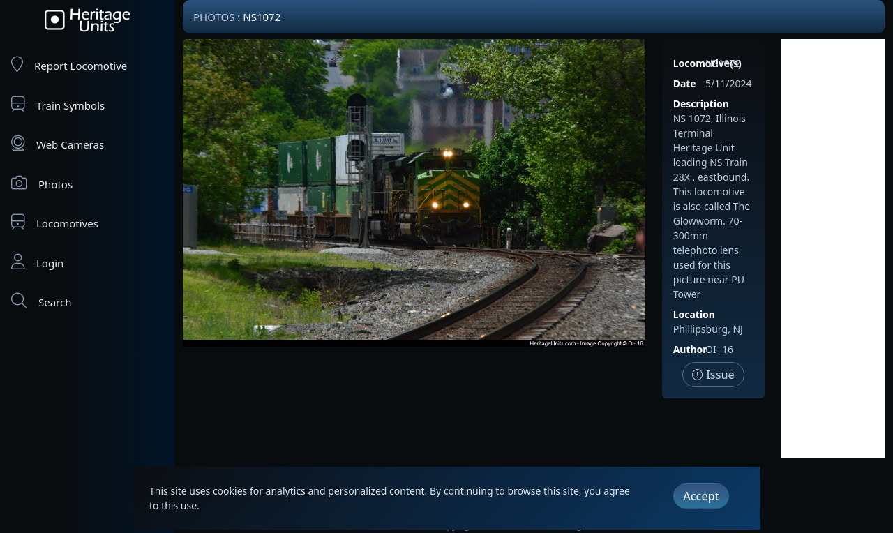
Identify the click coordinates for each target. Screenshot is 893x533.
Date (684, 83)
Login (37, 262)
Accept (701, 496)
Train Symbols (58, 104)
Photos (42, 183)
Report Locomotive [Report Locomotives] (69, 65)
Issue (713, 374)
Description (701, 103)
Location (694, 314)
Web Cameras (57, 143)
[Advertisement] (833, 248)
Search (41, 301)
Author (690, 349)
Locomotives (54, 222)
